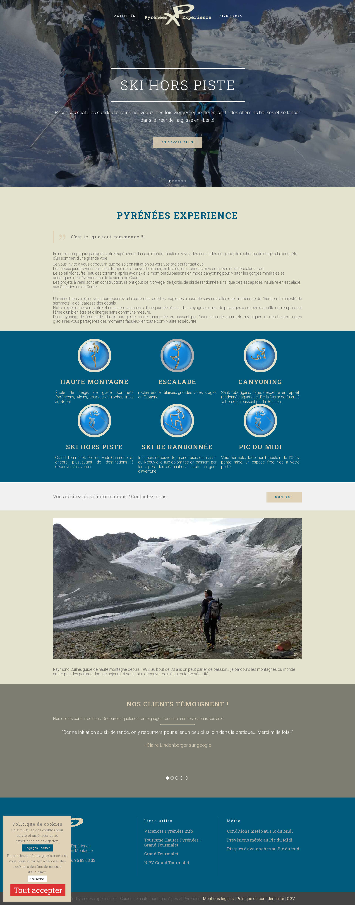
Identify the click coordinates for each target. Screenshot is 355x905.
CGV (291, 898)
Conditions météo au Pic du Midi (260, 831)
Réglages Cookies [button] (37, 848)
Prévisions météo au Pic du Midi (260, 839)
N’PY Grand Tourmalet (166, 862)
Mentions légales (218, 898)
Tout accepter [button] (38, 890)
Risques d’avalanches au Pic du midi (264, 848)
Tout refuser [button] (37, 879)
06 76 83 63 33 (82, 860)
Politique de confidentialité (260, 898)
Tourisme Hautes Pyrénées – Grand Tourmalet (173, 842)
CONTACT (284, 497)
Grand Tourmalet (161, 853)
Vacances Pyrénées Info (168, 831)
